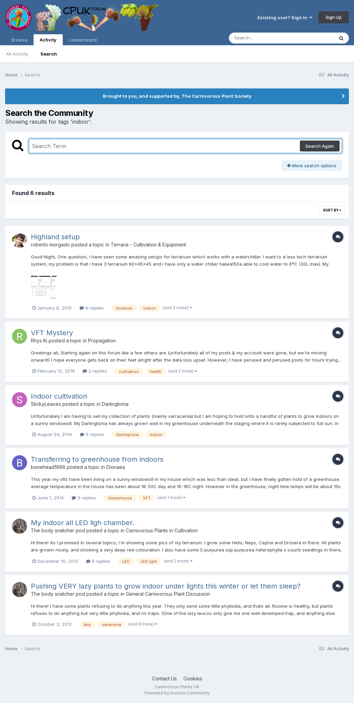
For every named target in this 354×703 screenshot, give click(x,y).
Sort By (332, 210)
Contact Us (164, 678)
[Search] (262, 38)
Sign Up (334, 17)
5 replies (92, 434)
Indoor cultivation (59, 396)
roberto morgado (50, 244)
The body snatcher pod (58, 530)
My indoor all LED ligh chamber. (82, 523)
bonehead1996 (48, 467)
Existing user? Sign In (284, 17)
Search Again (319, 146)
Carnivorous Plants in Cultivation (162, 530)
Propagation (102, 340)
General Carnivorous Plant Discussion (168, 594)
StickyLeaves (46, 404)
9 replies (92, 308)
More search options (312, 165)
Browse (19, 40)
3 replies (84, 497)
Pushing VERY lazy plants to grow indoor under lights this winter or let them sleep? (166, 586)
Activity (48, 41)
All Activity (17, 54)
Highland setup (55, 237)
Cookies (192, 678)
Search (48, 54)
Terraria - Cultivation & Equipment (148, 244)
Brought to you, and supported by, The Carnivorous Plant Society (177, 96)
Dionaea (115, 467)
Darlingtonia (115, 404)
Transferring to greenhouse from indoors (97, 459)
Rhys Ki (39, 340)
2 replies (95, 371)
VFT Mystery (52, 333)
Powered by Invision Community (177, 692)
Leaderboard (83, 40)
